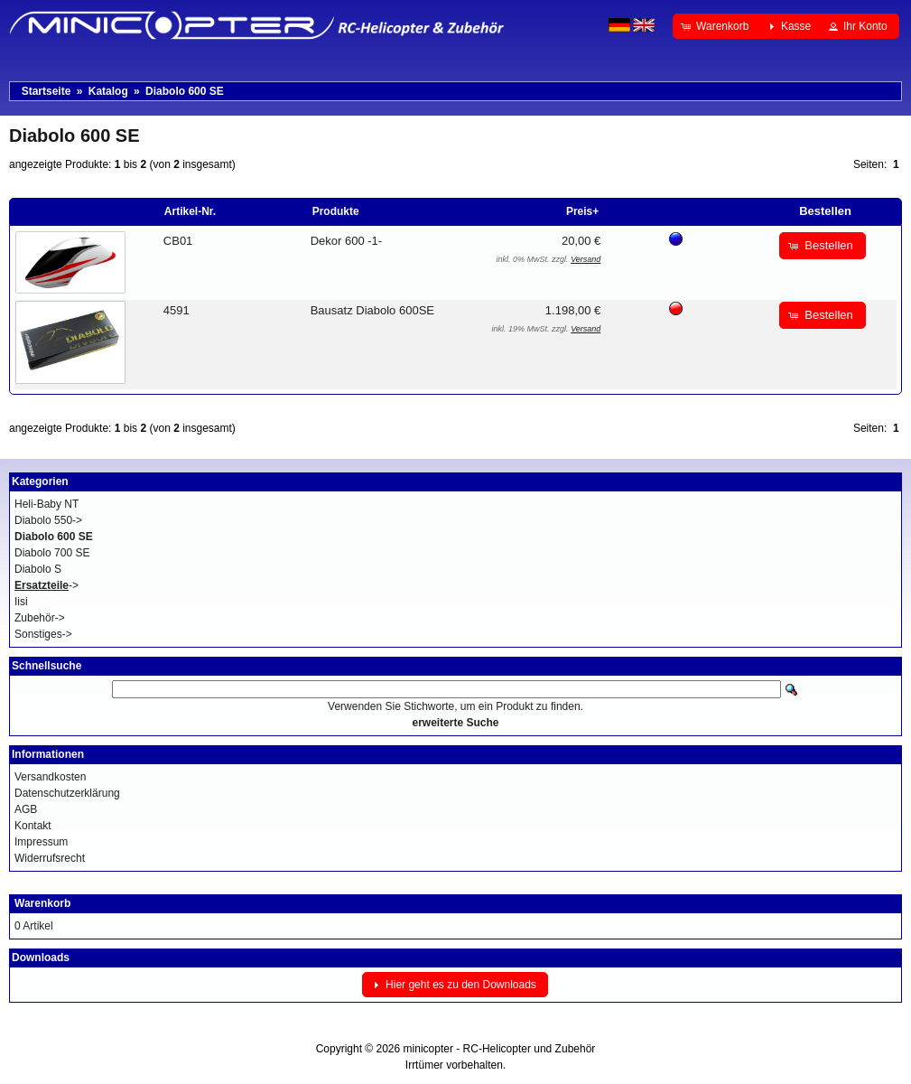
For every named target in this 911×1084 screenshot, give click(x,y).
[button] (716, 26)
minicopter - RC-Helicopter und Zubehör (500, 1048)
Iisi (21, 601)
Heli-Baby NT (46, 504)
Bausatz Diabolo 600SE (372, 310)
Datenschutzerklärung (67, 793)
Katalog (108, 91)
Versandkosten (50, 777)
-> (46, 585)
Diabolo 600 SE (184, 91)
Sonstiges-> (43, 634)
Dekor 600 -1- (346, 241)
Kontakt (32, 825)
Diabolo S (37, 569)
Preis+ (582, 211)
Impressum (41, 842)
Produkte (335, 211)
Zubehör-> (39, 618)
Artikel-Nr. (190, 211)
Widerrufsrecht (49, 858)
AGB (25, 809)
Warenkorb (42, 903)
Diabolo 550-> (48, 520)
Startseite (46, 91)
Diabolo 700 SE (51, 553)
